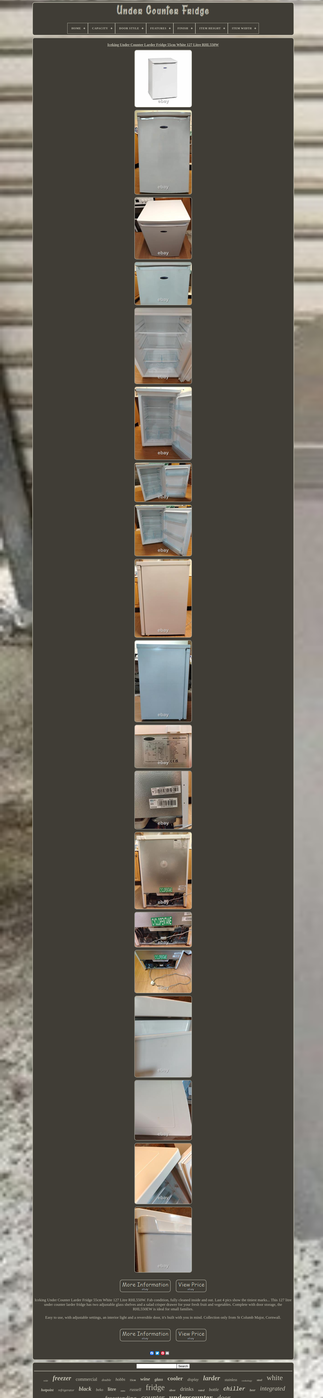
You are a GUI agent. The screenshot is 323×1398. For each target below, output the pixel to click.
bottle (214, 1389)
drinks (187, 1389)
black (85, 1389)
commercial (86, 1379)
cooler (175, 1378)
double (106, 1380)
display (193, 1379)
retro (123, 1391)
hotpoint (47, 1390)
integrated (272, 1388)
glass (159, 1379)
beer (252, 1390)
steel (259, 1380)
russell (135, 1389)
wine (145, 1379)
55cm (133, 1380)
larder (211, 1378)
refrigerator (66, 1390)
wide (45, 1380)
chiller (234, 1389)
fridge (155, 1387)
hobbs (120, 1379)
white (275, 1378)
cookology (247, 1380)
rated (201, 1390)
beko (99, 1390)
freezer (62, 1378)
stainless (231, 1380)
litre (112, 1389)
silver (172, 1390)
